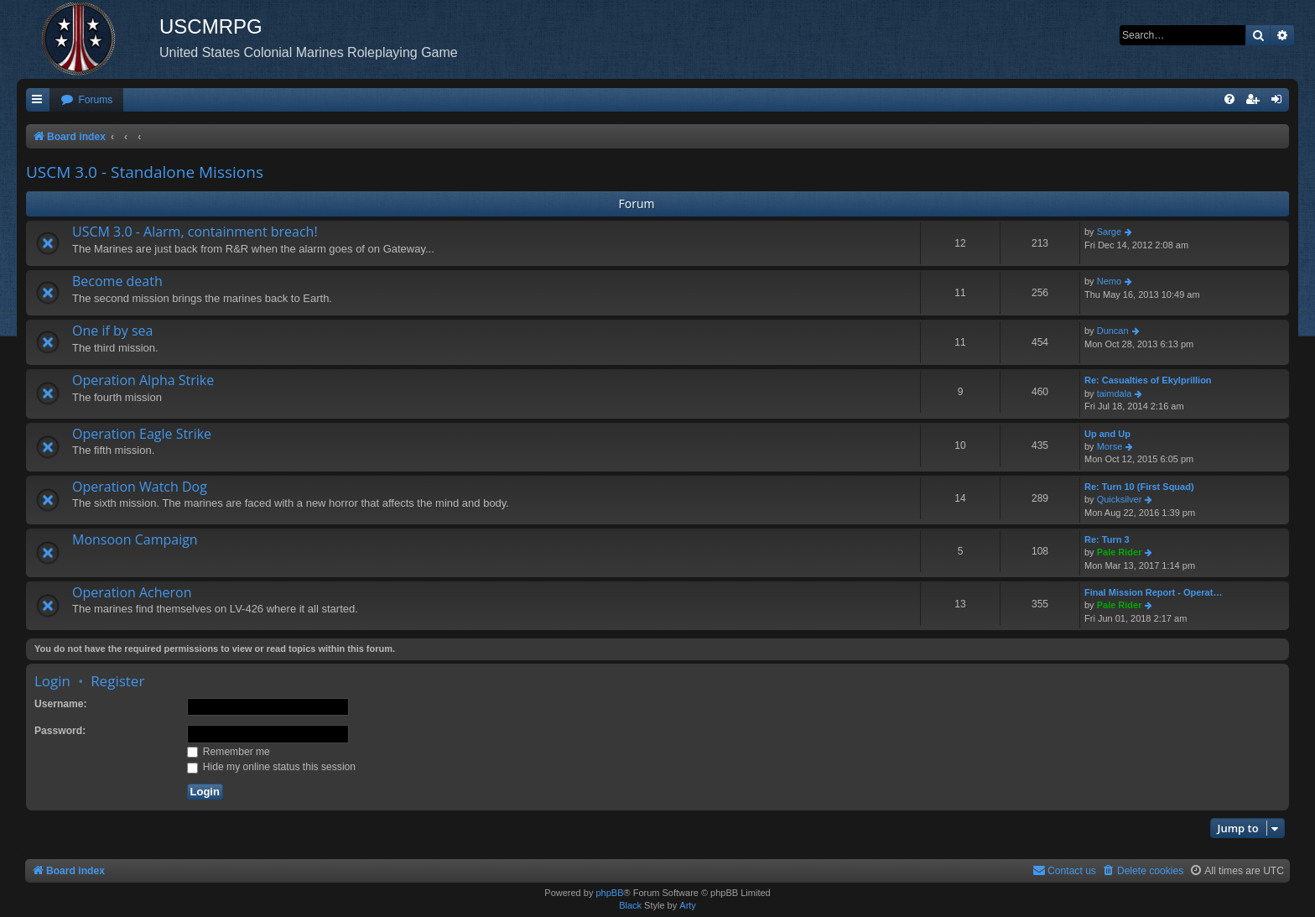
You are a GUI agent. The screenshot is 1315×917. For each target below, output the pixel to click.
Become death (117, 281)
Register (117, 681)
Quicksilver (1119, 499)
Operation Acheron (132, 592)
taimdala (1114, 393)
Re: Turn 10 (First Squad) (1139, 487)
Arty (687, 905)
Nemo (1109, 281)
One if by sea (112, 330)
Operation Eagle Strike (141, 434)
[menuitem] (86, 100)
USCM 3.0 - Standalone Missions (144, 172)
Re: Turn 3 (1107, 539)
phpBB (609, 893)
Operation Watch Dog (139, 486)
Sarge (1109, 232)
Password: (60, 731)
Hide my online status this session (271, 767)
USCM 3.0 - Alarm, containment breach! (195, 231)
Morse (1110, 446)
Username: (60, 704)
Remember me (228, 752)
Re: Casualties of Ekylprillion (1148, 380)
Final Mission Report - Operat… (1153, 592)
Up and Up (1107, 434)
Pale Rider (1119, 552)
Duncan (1113, 331)
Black (630, 905)
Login (52, 681)
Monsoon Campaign (135, 539)
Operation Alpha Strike (143, 380)
